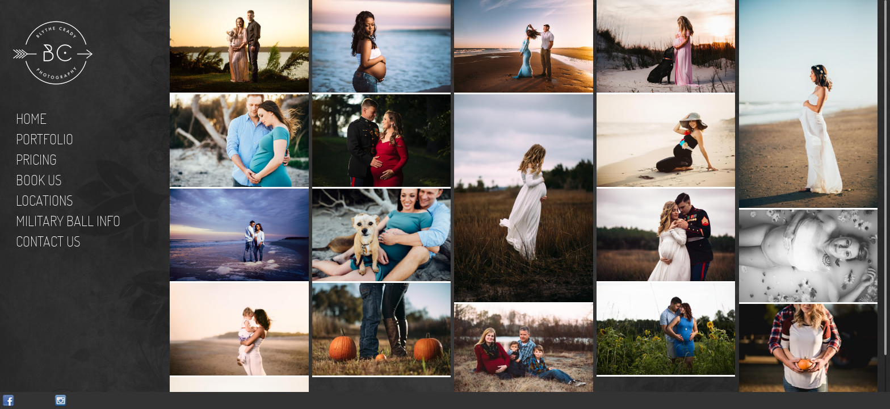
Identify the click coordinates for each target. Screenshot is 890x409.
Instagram (60, 401)
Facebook (8, 401)
